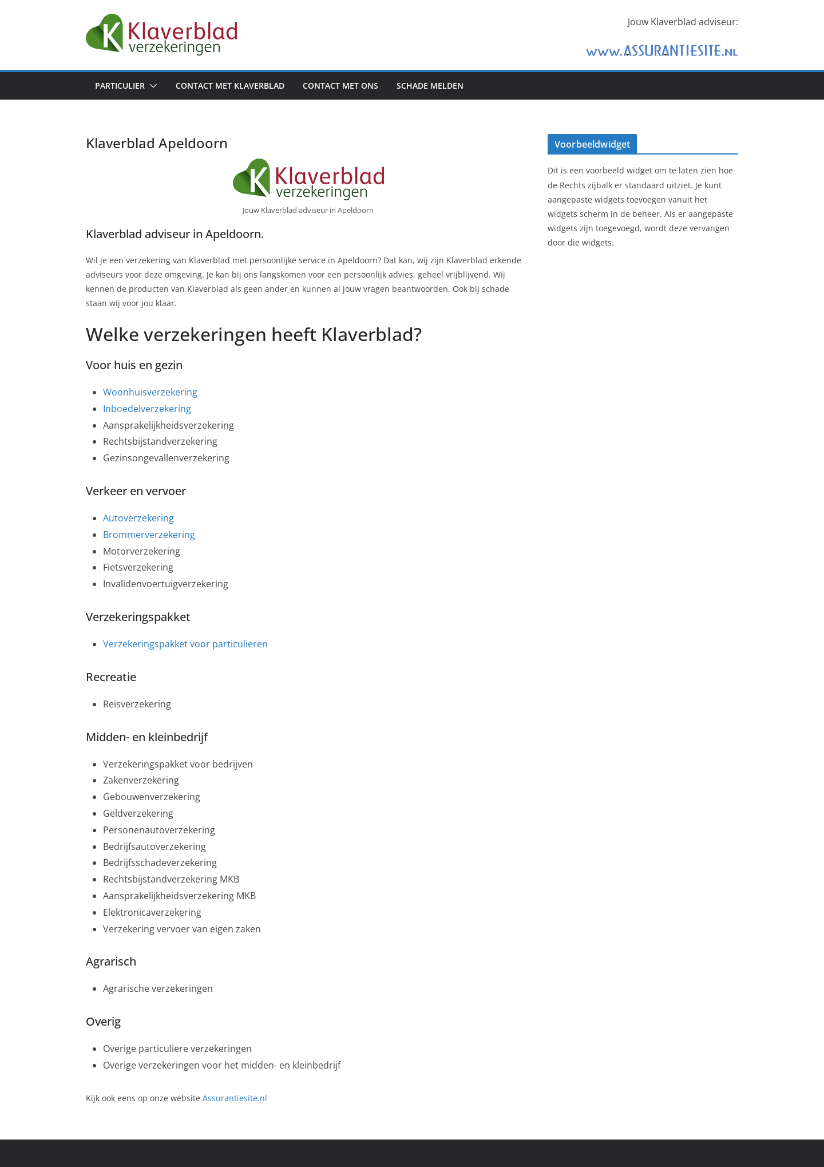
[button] (151, 86)
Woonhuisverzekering (150, 392)
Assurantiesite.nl (235, 1098)
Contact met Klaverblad (230, 85)
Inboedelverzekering (147, 408)
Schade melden (430, 85)
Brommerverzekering (149, 534)
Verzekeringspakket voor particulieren (185, 644)
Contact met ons (340, 85)
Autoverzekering (138, 518)
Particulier (120, 85)
